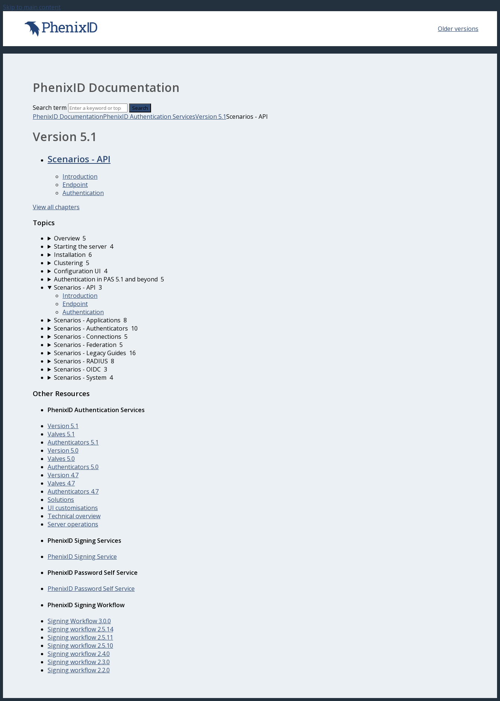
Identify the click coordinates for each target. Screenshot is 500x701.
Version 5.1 (210, 116)
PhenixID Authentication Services (149, 116)
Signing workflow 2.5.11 (80, 637)
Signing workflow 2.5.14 (80, 629)
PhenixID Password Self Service (91, 588)
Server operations (73, 524)
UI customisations (73, 508)
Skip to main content (32, 7)
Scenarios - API (79, 159)
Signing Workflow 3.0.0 (79, 621)
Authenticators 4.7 (73, 491)
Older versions (458, 29)
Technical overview (74, 516)
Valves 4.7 (61, 483)
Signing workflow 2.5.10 (80, 645)
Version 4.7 (63, 475)
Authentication (83, 193)
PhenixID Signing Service (82, 556)
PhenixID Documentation (68, 116)
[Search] (98, 107)
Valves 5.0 (61, 459)
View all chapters (56, 207)
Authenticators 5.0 (73, 467)
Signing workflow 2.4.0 (79, 654)
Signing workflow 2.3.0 (79, 662)
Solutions (61, 500)
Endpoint (75, 185)
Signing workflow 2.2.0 (79, 670)
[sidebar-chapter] (257, 238)
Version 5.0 (63, 450)
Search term (50, 107)
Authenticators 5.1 (73, 442)
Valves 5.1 (61, 434)
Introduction (79, 176)
